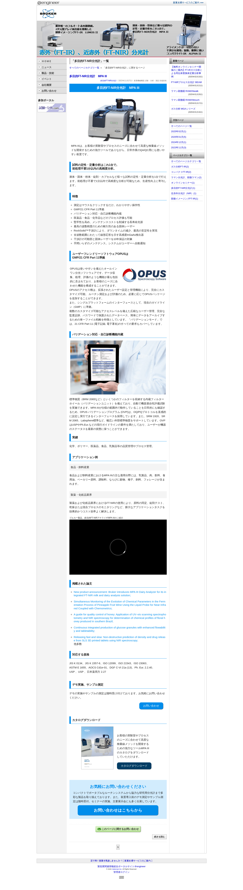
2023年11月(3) (178, 147)
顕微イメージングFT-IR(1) (184, 198)
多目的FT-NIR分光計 (108, 81)
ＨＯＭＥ (47, 61)
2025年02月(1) (178, 131)
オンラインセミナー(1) (183, 182)
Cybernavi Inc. (117, 869)
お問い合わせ (151, 705)
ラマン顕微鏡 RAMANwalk (185, 91)
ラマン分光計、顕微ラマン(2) (186, 177)
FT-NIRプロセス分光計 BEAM (186, 82)
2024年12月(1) (178, 142)
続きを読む (159, 836)
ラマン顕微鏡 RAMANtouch (185, 100)
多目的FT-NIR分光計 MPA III (88, 76)
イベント (47, 79)
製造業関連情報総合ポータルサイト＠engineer (122, 866)
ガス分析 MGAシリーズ (183, 108)
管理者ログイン (121, 872)
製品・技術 (48, 73)
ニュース (47, 67)
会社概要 (47, 85)
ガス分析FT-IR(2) (180, 166)
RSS (121, 877)
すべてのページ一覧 (181, 126)
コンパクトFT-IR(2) (181, 172)
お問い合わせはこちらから (118, 810)
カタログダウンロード (134, 765)
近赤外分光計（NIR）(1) (183, 193)
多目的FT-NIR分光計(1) (183, 188)
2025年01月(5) (178, 137)
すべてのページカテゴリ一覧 (84, 67)
